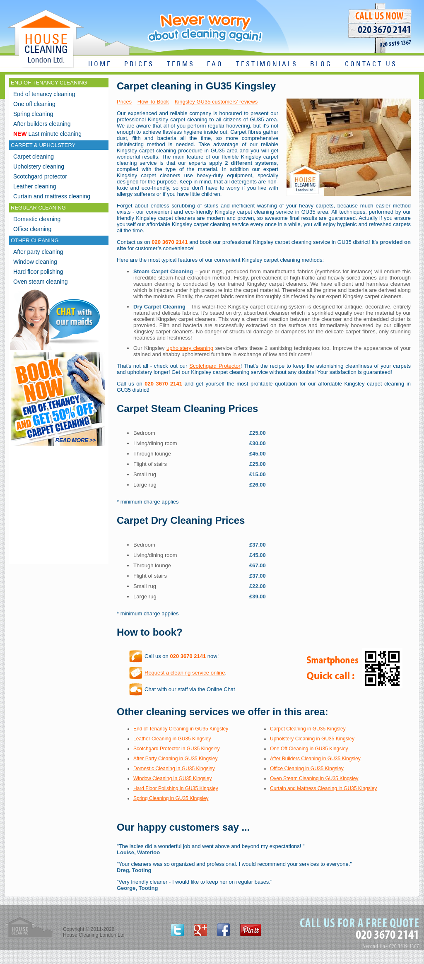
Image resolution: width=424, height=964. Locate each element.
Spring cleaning (33, 114)
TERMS (181, 64)
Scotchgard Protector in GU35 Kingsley (176, 749)
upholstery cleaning (189, 348)
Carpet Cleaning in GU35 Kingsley (308, 729)
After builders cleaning (42, 124)
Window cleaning (35, 261)
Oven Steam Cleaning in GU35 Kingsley (314, 778)
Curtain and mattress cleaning (51, 196)
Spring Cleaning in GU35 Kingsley (170, 798)
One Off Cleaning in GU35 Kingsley (309, 749)
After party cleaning (38, 251)
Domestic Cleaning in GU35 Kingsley (174, 768)
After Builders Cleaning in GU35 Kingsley (315, 759)
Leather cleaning (34, 186)
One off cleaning (34, 104)
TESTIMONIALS (267, 64)
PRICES (139, 64)
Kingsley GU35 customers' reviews (216, 102)
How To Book (153, 102)
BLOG (321, 64)
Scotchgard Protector (214, 366)
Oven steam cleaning (40, 281)
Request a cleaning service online (185, 673)
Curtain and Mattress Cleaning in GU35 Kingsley (323, 788)
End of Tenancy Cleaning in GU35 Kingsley (180, 729)
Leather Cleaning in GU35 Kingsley (172, 739)
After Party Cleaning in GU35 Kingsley (175, 759)
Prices (124, 102)
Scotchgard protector (40, 176)
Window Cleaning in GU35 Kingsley (172, 778)
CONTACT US (371, 64)
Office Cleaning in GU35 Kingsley (307, 768)
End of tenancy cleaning (44, 94)
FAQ (215, 64)
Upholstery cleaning (38, 166)
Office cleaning (32, 229)
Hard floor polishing (38, 271)
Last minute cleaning (47, 133)
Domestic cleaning (36, 219)
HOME (100, 64)
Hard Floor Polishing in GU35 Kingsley (175, 788)
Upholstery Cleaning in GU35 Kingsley (312, 739)
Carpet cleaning (33, 156)
